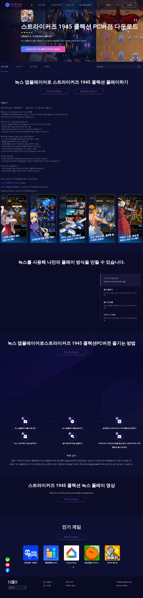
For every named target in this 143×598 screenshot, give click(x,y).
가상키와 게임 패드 (111, 278)
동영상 (47, 67)
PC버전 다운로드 (54, 91)
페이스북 (69, 582)
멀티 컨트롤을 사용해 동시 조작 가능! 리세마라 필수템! (120, 307)
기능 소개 (19, 67)
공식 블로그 (48, 582)
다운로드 (17, 183)
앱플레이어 (10, 183)
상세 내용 (4, 67)
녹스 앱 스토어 (85, 5)
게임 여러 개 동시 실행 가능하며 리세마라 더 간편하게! (120, 294)
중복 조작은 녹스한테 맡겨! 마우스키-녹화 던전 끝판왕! (120, 319)
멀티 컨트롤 (108, 302)
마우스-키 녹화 (109, 315)
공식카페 (70, 5)
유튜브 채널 (70, 586)
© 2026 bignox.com (124, 582)
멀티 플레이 (108, 290)
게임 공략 (42, 5)
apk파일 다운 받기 (89, 91)
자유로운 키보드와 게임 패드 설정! (115, 281)
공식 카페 (47, 586)
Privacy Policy (121, 586)
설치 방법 (33, 67)
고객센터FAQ (56, 5)
